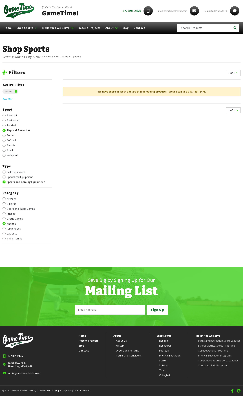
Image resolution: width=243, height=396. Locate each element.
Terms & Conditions (82, 390)
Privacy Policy (65, 390)
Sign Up (157, 310)
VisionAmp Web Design (46, 390)
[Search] (204, 28)
